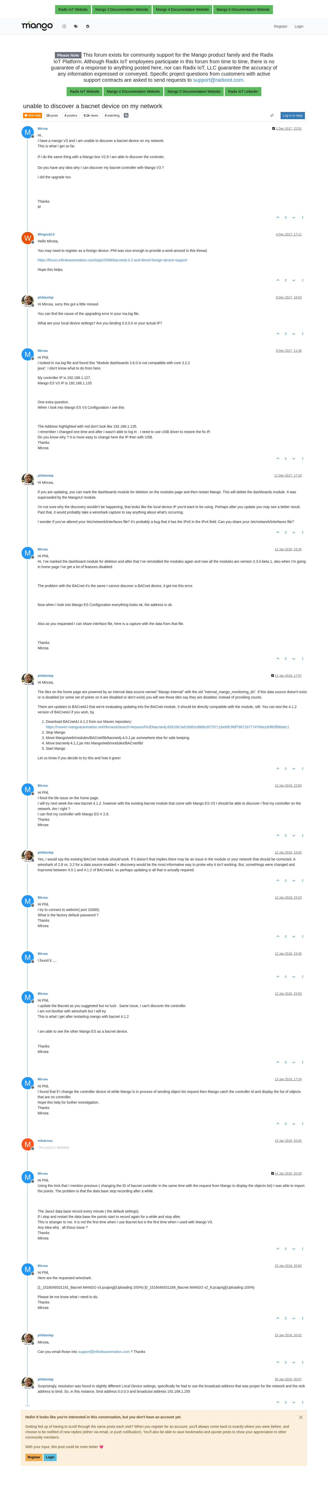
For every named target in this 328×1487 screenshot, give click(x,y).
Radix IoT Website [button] (73, 9)
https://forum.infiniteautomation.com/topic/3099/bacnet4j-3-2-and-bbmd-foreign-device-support (112, 260)
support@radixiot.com (218, 80)
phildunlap (46, 297)
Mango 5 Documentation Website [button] (243, 9)
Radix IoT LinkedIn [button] (243, 91)
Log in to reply (293, 115)
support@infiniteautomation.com (104, 1352)
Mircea (43, 128)
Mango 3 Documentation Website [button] (121, 9)
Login (50, 1457)
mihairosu (45, 1141)
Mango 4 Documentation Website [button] (182, 9)
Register (34, 1457)
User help (32, 115)
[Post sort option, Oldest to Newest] (272, 115)
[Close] (301, 1417)
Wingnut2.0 (46, 234)
